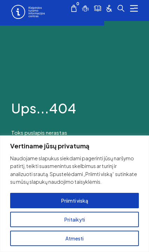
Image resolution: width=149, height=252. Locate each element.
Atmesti (74, 238)
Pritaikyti (74, 219)
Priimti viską (74, 200)
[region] (74, 193)
